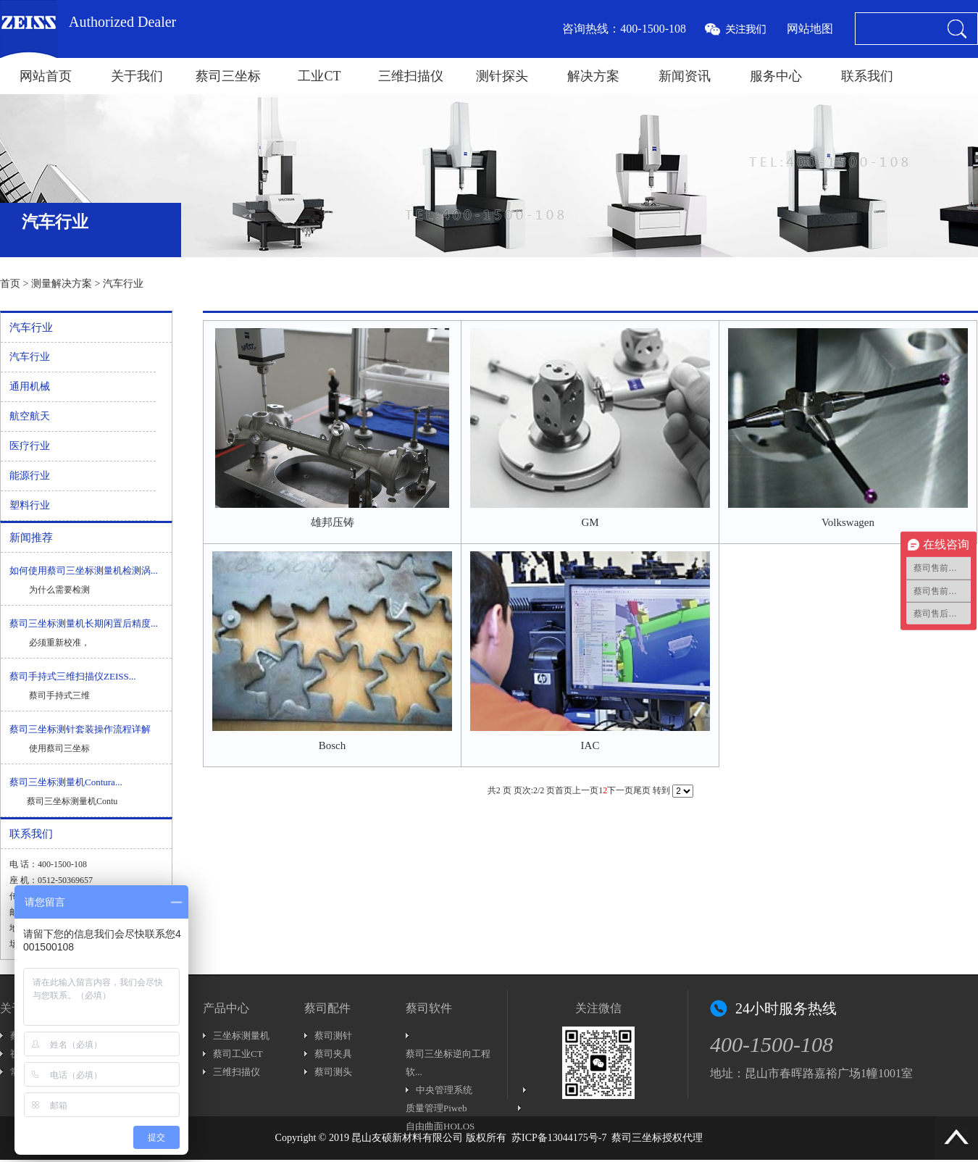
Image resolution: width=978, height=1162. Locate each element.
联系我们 (867, 76)
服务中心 (776, 76)
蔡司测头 (333, 1071)
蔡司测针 (333, 1035)
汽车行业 (123, 283)
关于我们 (137, 76)
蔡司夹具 (333, 1053)
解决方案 (593, 76)
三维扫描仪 (410, 76)
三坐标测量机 (241, 1035)
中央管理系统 (444, 1089)
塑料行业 (29, 505)
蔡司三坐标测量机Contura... (65, 782)
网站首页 (46, 76)
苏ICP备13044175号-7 (558, 1137)
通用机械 (29, 386)
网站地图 (810, 28)
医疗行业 (29, 445)
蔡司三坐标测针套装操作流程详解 (80, 729)
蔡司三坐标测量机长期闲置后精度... (83, 623)
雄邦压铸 (332, 522)
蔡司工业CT (238, 1053)
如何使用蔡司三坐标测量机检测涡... (83, 570)
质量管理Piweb (436, 1108)
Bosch (332, 745)
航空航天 (29, 416)
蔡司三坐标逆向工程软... (448, 1062)
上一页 (585, 790)
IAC (590, 745)
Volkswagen (848, 522)
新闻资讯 (685, 76)
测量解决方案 (61, 283)
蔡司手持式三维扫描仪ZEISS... (72, 676)
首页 (10, 283)
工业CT (319, 76)
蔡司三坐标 (228, 76)
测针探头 (502, 76)
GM (589, 522)
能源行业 (29, 475)
